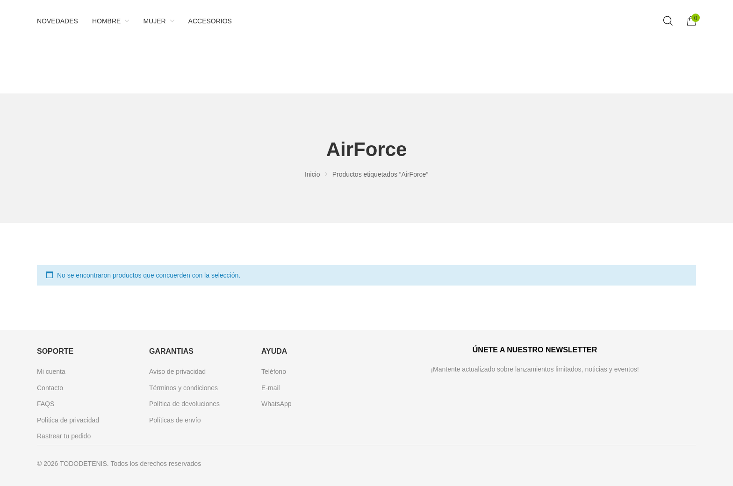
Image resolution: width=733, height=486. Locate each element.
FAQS (45, 403)
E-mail (270, 388)
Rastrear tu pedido (64, 436)
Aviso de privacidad (177, 371)
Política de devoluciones (184, 403)
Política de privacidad (68, 420)
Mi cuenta (51, 371)
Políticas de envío (175, 420)
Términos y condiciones (183, 388)
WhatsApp (276, 403)
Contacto (50, 388)
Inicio (312, 174)
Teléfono (273, 371)
